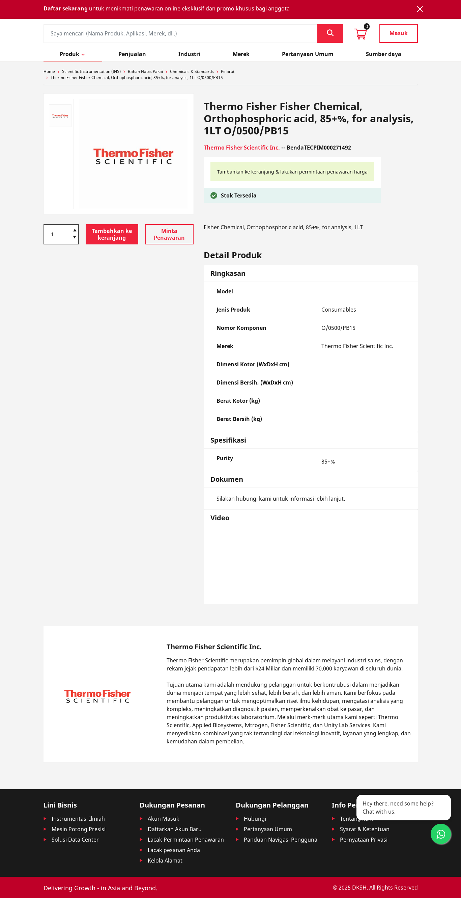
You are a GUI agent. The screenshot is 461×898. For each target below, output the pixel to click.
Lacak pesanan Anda (174, 850)
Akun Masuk (163, 818)
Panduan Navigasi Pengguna (280, 839)
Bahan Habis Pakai (145, 71)
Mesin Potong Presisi (79, 829)
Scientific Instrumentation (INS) (91, 71)
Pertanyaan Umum (268, 829)
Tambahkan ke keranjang (112, 234)
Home (49, 71)
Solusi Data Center (75, 839)
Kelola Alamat (165, 860)
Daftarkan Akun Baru (175, 829)
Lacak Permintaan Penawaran (186, 839)
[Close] (420, 9)
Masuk (399, 33)
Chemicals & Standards (192, 71)
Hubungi (255, 818)
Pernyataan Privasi (363, 839)
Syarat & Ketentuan (365, 829)
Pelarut (227, 71)
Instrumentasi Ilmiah (78, 818)
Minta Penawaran (169, 234)
